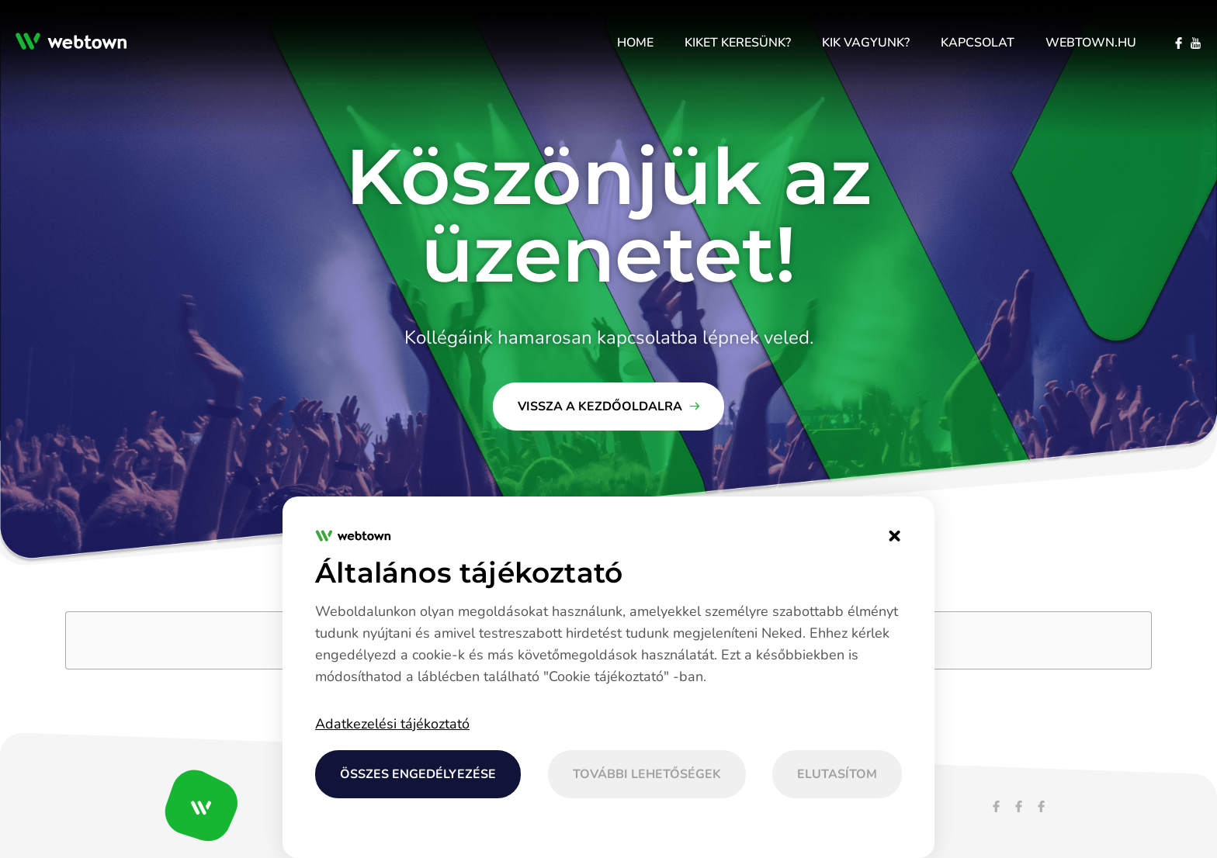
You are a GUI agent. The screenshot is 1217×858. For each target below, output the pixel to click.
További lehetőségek (647, 774)
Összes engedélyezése (418, 774)
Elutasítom (837, 774)
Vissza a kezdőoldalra (600, 406)
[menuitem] (635, 42)
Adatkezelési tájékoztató (392, 723)
